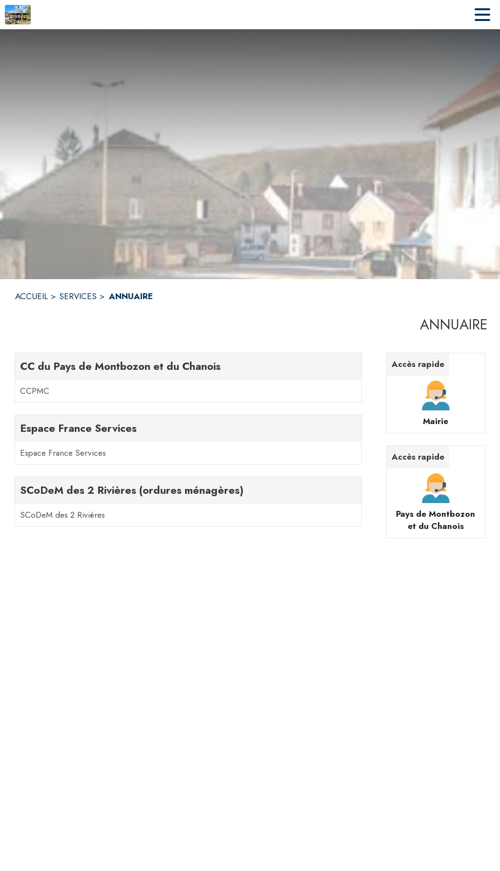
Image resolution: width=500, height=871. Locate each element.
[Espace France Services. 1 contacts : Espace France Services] (188, 439)
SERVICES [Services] (78, 296)
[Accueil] (18, 14)
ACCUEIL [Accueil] (31, 296)
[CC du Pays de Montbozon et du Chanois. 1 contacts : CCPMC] (188, 377)
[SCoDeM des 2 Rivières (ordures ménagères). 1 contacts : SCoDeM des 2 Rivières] (188, 501)
